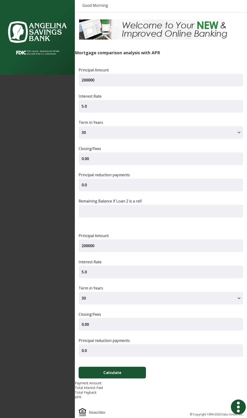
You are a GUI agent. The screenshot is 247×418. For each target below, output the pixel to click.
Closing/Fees (90, 148)
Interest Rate (90, 96)
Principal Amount (94, 70)
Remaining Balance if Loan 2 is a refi (110, 201)
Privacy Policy (97, 412)
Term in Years (91, 122)
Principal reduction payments (104, 174)
